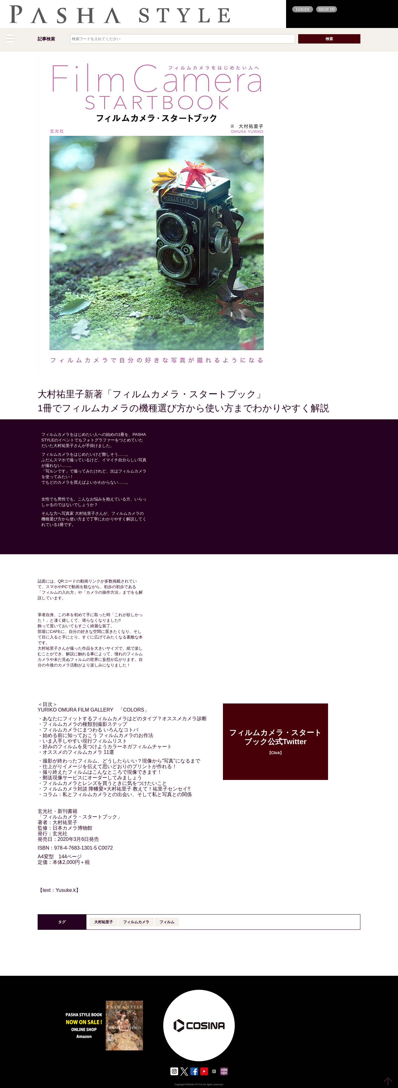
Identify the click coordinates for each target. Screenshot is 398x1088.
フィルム (167, 922)
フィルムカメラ (136, 922)
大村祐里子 (103, 922)
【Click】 (275, 741)
